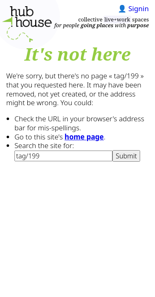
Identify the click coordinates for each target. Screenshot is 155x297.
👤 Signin (133, 8)
